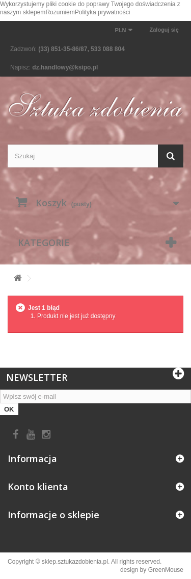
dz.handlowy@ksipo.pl (65, 67)
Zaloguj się (164, 30)
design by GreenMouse (151, 569)
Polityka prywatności (102, 12)
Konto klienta (38, 486)
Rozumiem (59, 12)
